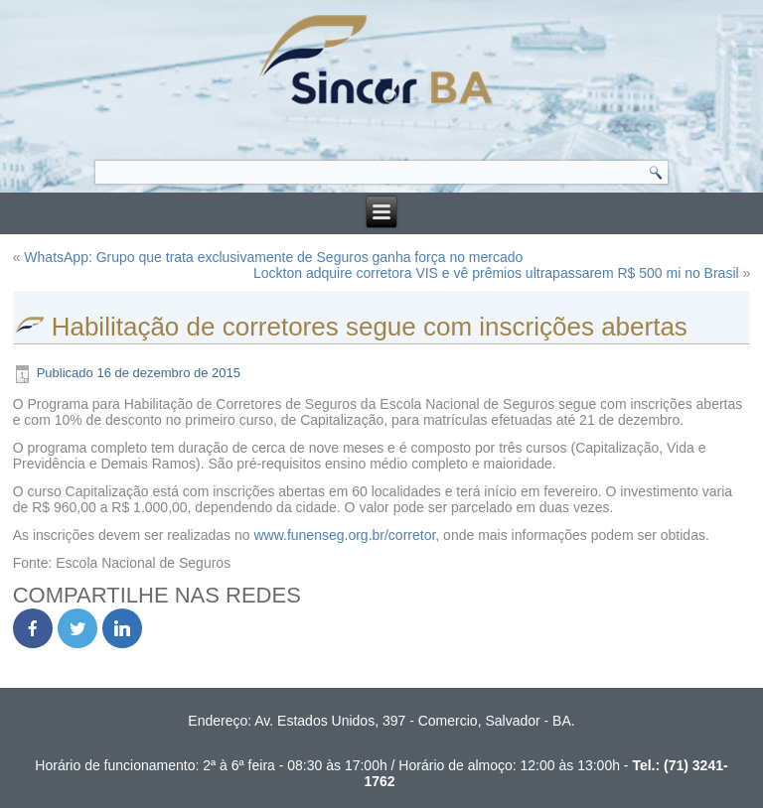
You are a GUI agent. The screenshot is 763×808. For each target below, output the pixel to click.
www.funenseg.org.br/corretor (344, 535)
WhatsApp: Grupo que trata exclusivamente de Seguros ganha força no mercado (273, 257)
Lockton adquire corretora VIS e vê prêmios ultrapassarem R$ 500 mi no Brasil (496, 273)
